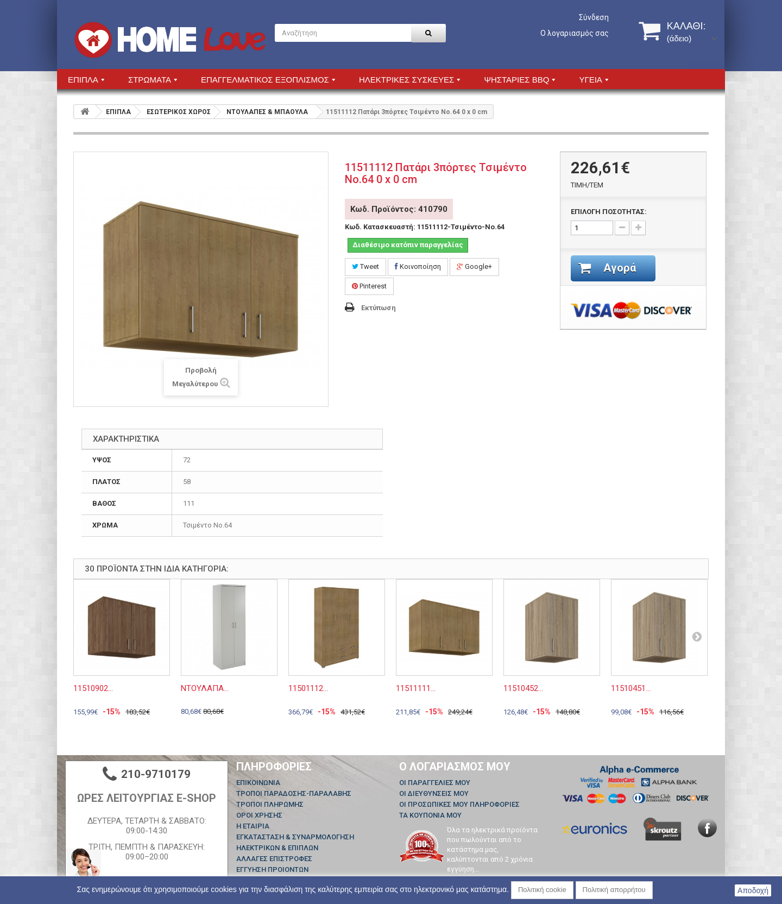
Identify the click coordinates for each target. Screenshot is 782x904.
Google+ (474, 266)
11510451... (631, 688)
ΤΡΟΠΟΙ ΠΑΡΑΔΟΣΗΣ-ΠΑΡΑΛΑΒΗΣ (293, 793)
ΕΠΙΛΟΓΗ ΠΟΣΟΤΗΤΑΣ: (609, 212)
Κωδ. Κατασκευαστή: (380, 227)
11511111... (416, 688)
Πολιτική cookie (542, 890)
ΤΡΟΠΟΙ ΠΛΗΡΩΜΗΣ (270, 804)
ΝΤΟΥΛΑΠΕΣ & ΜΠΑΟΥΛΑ (267, 112)
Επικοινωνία (258, 783)
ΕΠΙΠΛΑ (118, 112)
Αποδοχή (752, 890)
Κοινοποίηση (418, 266)
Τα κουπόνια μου (430, 815)
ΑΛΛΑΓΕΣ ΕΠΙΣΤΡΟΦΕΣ (274, 859)
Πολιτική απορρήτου (614, 890)
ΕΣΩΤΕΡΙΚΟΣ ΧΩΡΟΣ (179, 112)
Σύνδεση (594, 17)
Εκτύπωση (378, 308)
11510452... (523, 688)
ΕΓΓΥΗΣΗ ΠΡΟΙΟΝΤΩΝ (272, 869)
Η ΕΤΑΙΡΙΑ (252, 826)
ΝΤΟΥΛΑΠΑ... (205, 688)
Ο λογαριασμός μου (454, 766)
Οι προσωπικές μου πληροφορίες (459, 804)
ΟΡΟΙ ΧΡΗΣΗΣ (259, 815)
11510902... (93, 688)
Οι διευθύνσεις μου (434, 793)
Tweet (365, 266)
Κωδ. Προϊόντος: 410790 (398, 209)
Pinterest (369, 286)
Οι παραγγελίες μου (434, 783)
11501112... (308, 688)
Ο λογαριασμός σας (574, 33)
